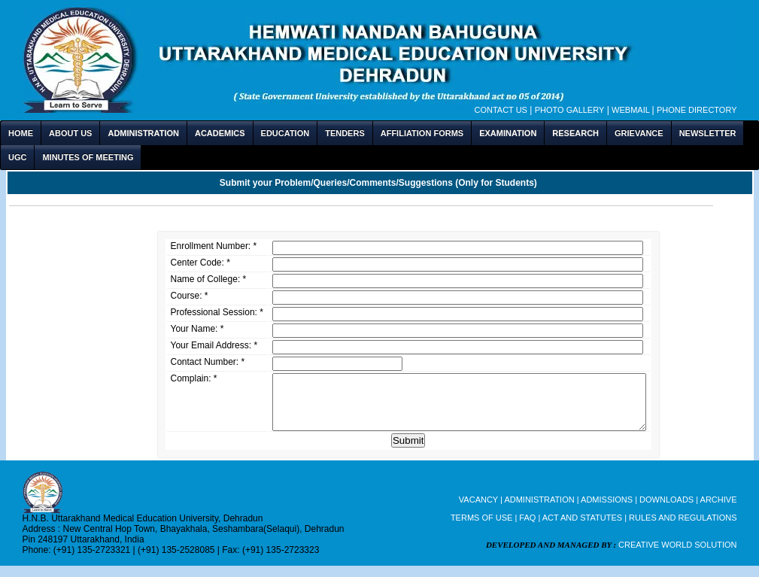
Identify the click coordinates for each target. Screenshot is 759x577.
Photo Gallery (570, 109)
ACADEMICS (220, 133)
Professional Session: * (217, 312)
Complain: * (194, 378)
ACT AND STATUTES (583, 528)
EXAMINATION (507, 133)
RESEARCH (575, 133)
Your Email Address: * (214, 345)
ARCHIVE (718, 510)
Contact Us (500, 109)
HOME (20, 133)
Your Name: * (197, 328)
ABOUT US (70, 133)
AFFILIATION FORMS (422, 133)
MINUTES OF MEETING (87, 157)
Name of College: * (209, 279)
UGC (17, 157)
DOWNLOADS (667, 510)
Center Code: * (200, 262)
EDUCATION (285, 133)
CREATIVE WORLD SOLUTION (677, 555)
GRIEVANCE (639, 133)
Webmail (631, 109)
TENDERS (345, 133)
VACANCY (479, 510)
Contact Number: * (208, 362)
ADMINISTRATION (143, 133)
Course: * (189, 295)
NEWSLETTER (707, 133)
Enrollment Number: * (214, 246)
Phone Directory (697, 109)
